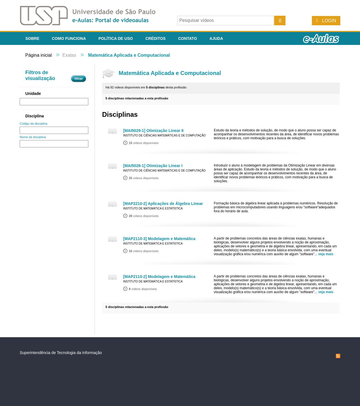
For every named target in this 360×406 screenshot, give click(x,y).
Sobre (32, 38)
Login (329, 20)
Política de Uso (115, 38)
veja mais (325, 254)
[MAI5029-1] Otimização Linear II (153, 130)
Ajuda (216, 38)
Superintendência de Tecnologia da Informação (61, 352)
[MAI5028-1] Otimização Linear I (153, 165)
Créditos (155, 38)
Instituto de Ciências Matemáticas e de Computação (164, 135)
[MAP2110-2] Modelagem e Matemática (159, 276)
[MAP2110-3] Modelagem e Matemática (159, 238)
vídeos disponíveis (144, 143)
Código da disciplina (33, 123)
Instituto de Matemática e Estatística (153, 208)
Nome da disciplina (33, 137)
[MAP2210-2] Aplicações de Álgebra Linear (163, 203)
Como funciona (69, 38)
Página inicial (38, 55)
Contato (187, 38)
